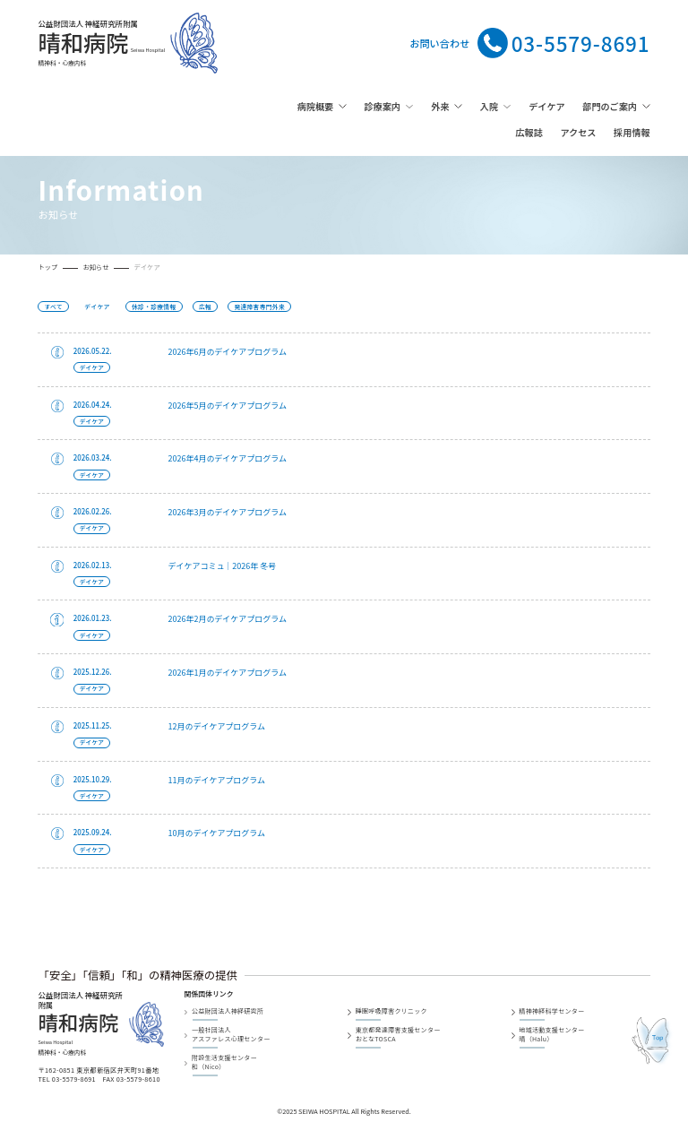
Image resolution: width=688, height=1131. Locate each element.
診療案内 (382, 106)
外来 (440, 106)
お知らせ (95, 267)
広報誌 (528, 132)
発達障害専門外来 (259, 306)
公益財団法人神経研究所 (227, 1011)
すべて (54, 306)
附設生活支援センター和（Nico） (224, 1062)
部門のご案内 (609, 106)
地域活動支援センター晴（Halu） (551, 1034)
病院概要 (315, 106)
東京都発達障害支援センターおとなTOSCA (398, 1034)
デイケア (546, 106)
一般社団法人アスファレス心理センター (231, 1034)
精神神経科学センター (551, 1011)
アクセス (578, 132)
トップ (47, 267)
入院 (489, 106)
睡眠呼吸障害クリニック (391, 1011)
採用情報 (631, 132)
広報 (205, 306)
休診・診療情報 (154, 306)
